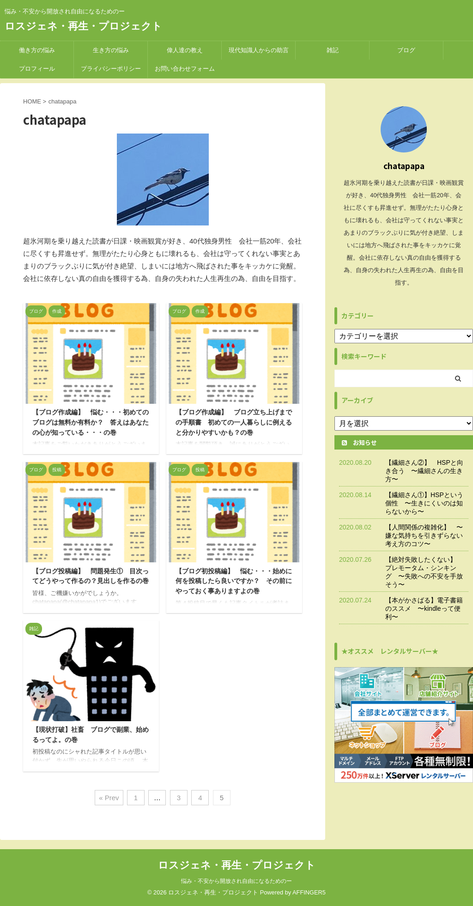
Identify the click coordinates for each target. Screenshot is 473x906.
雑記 (333, 50)
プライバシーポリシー (111, 68)
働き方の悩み (37, 50)
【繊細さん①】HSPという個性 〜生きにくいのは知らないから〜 (424, 503)
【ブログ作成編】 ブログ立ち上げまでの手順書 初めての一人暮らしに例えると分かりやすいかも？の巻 (234, 422)
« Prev (109, 798)
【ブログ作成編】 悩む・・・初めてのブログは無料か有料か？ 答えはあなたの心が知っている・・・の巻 (90, 422)
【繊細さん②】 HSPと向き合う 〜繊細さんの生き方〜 (424, 471)
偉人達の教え (185, 50)
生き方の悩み (111, 50)
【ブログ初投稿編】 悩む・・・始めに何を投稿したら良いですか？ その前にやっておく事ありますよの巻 (234, 581)
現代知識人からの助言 (259, 50)
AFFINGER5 (309, 892)
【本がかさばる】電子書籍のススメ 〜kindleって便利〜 (424, 608)
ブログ (406, 50)
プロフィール (37, 68)
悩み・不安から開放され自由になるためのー (236, 881)
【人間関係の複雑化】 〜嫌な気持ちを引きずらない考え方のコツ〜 (424, 535)
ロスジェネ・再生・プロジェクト (83, 26)
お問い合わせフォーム (185, 68)
